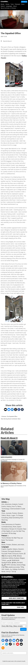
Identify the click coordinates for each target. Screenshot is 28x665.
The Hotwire (9, 540)
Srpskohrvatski (6, 562)
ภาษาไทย (4, 567)
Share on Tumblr (22, 409)
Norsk (3, 571)
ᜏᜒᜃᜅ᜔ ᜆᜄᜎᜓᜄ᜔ (11, 571)
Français (4, 551)
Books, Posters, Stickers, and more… (13, 545)
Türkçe (3, 560)
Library (7, 4)
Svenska (13, 565)
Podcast (4, 536)
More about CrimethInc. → (17, 598)
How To (14, 506)
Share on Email (5, 409)
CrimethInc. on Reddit (21, 644)
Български (9, 556)
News (19, 506)
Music (9, 515)
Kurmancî (21, 569)
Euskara (16, 558)
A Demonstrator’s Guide (17, 509)
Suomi (21, 553)
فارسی (9, 560)
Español (9, 549)
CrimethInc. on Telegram (6, 644)
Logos (13, 515)
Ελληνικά (15, 553)
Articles (4, 502)
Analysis (15, 504)
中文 (14, 556)
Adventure (8, 504)
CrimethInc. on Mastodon (2, 640)
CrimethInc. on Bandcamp (2, 644)
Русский (4, 553)
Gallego (15, 569)
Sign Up (23, 629)
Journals (8, 513)
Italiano (15, 549)
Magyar (22, 558)
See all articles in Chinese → (9, 8)
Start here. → (21, 607)
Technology (5, 509)
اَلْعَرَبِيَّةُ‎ (3, 565)
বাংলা (8, 565)
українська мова (14, 567)
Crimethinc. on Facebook (6, 640)
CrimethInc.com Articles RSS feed (2, 647)
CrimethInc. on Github (17, 640)
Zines (3, 513)
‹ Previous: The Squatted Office (9, 416)
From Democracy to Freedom (11, 524)
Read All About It (7, 41)
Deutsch (21, 549)
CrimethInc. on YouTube (17, 644)
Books (2, 4)
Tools (12, 4)
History (8, 506)
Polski (10, 553)
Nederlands (15, 560)
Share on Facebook (18, 409)
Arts (2, 504)
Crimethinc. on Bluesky (13, 640)
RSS (8, 502)
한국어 (14, 562)
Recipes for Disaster (15, 529)
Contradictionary (6, 527)
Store (22, 4)
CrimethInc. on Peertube (13, 644)
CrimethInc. (4, 1)
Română (19, 562)
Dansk (19, 565)
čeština (11, 558)
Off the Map (12, 533)
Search (3, 6)
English (3, 549)
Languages (9, 6)
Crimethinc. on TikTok (10, 644)
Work (14, 527)
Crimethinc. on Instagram (10, 640)
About (15, 6)
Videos (3, 515)
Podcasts (17, 4)
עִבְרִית (23, 565)
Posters (14, 513)
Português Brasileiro (14, 551)
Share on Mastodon (12, 409)
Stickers (20, 513)
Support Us (24, 1)
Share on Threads (15, 409)
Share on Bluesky (8, 409)
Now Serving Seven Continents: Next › (11, 419)
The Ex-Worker (6, 538)
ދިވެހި (10, 569)
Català (7, 569)
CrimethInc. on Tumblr (21, 640)
